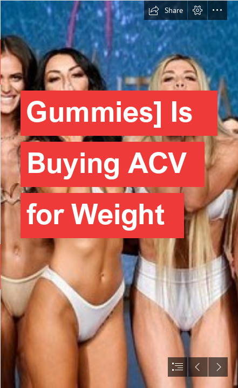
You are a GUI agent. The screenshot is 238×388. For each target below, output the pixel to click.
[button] (165, 10)
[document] (119, 194)
